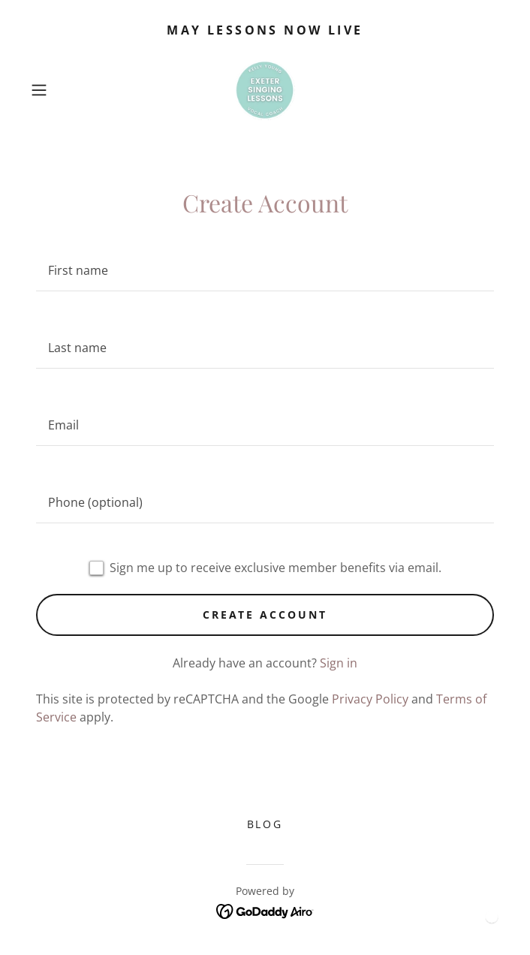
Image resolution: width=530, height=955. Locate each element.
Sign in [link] (338, 663)
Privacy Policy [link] (370, 699)
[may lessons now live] (265, 30)
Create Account (265, 614)
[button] (60, 90)
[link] (265, 90)
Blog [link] (265, 824)
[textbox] (265, 270)
